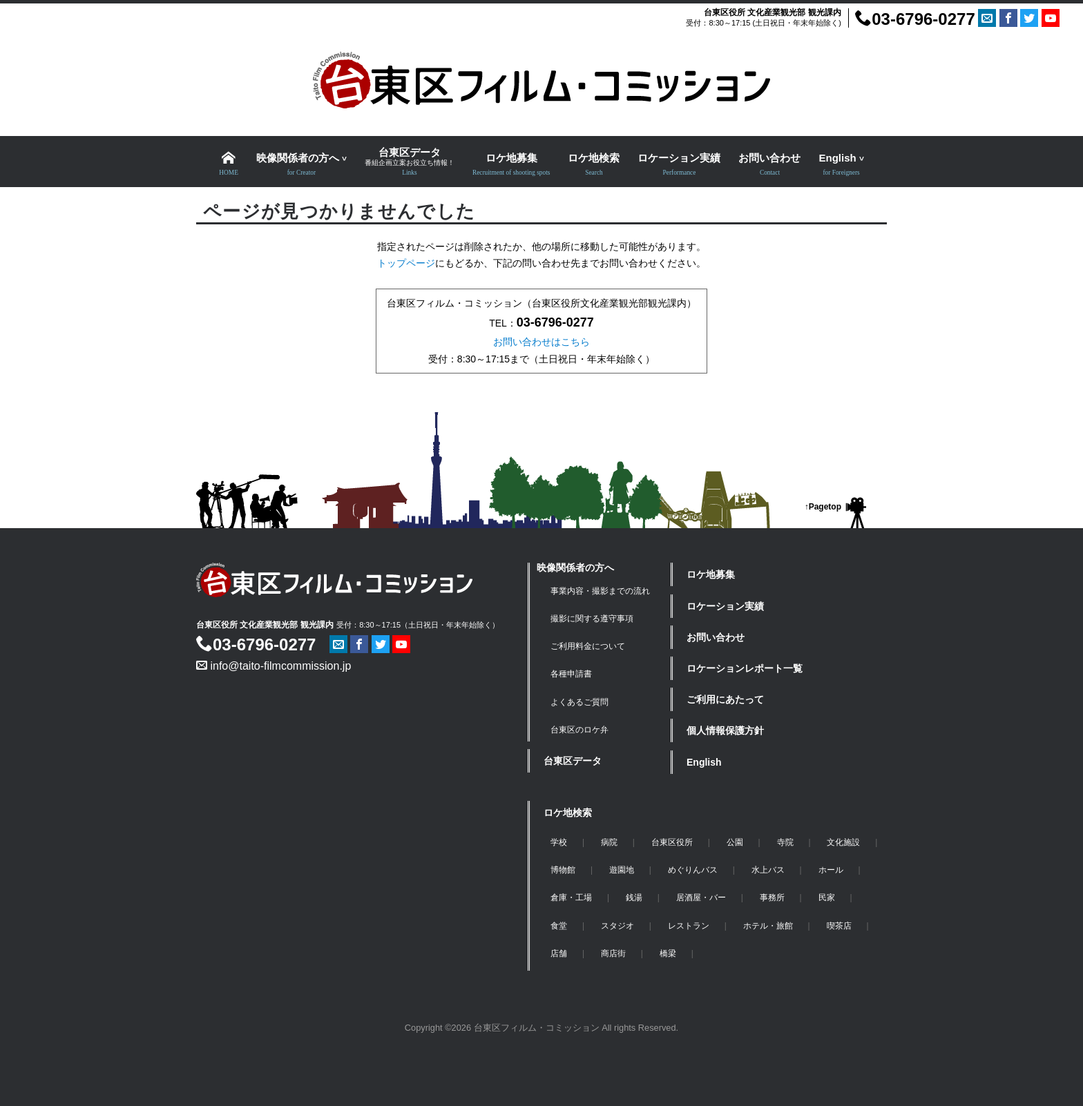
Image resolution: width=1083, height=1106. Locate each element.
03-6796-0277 (915, 19)
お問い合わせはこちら (541, 341)
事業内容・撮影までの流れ (600, 591)
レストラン (688, 926)
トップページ (406, 263)
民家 (826, 897)
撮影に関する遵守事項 (591, 618)
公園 (735, 842)
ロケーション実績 (725, 606)
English (704, 762)
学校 (558, 842)
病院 (609, 842)
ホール (830, 870)
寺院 (785, 842)
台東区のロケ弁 (579, 730)
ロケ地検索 (568, 812)
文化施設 (843, 842)
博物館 (562, 870)
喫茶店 (839, 926)
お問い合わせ (716, 637)
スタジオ (617, 926)
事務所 (772, 897)
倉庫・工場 (571, 897)
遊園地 (621, 870)
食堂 (558, 926)
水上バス (768, 870)
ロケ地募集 (711, 574)
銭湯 (634, 897)
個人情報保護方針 (725, 730)
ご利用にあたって (725, 699)
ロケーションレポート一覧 (745, 668)
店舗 (558, 953)
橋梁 (668, 953)
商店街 (613, 953)
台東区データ (573, 760)
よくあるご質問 (579, 702)
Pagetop (825, 507)
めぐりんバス (693, 870)
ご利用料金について (587, 646)
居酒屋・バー (701, 897)
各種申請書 (571, 674)
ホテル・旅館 (768, 926)
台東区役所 (672, 842)
